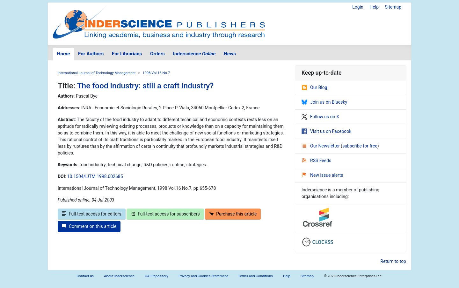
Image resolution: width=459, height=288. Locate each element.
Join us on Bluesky (324, 102)
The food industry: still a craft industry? (145, 85)
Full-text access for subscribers (165, 213)
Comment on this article (89, 226)
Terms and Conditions (255, 276)
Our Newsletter (321, 145)
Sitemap (393, 7)
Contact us (85, 276)
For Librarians (127, 54)
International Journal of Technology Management (97, 73)
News (230, 54)
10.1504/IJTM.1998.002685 (95, 176)
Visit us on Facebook (326, 131)
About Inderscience (119, 276)
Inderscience (194, 54)
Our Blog (314, 87)
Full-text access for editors (91, 213)
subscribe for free (359, 145)
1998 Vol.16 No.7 (156, 73)
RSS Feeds (316, 160)
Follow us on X (320, 116)
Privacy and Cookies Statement (203, 276)
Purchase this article (233, 213)
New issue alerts (322, 175)
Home (63, 54)
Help (374, 7)
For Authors (91, 54)
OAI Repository (156, 276)
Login (357, 7)
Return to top (393, 261)
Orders (157, 54)
